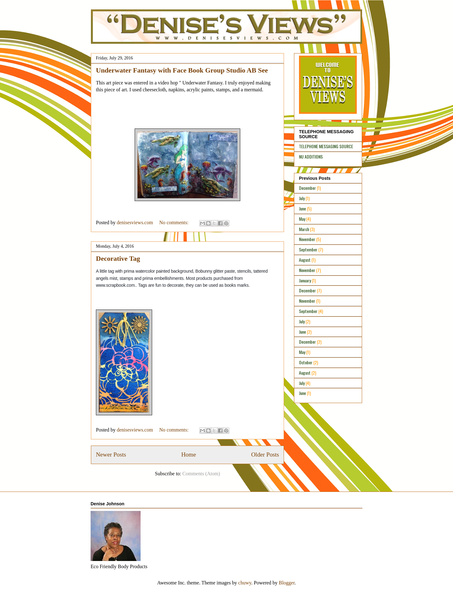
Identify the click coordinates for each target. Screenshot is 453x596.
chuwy (244, 582)
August (305, 259)
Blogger (287, 582)
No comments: (174, 222)
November (307, 239)
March (304, 229)
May (302, 218)
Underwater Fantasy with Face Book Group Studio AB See (182, 70)
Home (188, 454)
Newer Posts (111, 454)
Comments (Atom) (201, 473)
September (308, 249)
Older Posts (265, 454)
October (305, 362)
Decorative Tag (118, 258)
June (302, 208)
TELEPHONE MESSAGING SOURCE (326, 146)
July (302, 198)
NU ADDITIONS (311, 156)
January (305, 280)
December (307, 187)
